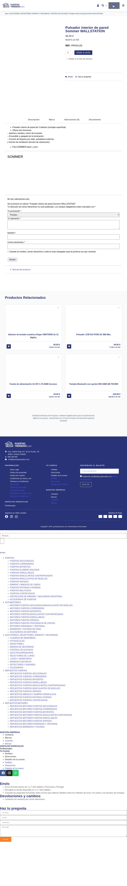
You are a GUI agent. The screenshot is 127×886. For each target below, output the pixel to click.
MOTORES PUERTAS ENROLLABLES (27, 658)
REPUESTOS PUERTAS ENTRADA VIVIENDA (31, 738)
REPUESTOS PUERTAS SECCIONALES (28, 715)
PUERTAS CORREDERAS (22, 605)
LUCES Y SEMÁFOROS (21, 700)
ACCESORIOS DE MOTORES (23, 673)
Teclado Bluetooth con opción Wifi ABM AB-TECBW (93, 425)
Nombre (11, 274)
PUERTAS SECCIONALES (22, 602)
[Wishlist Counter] (106, 5)
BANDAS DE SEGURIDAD (22, 688)
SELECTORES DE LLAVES (22, 697)
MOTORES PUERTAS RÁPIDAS (24, 661)
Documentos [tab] (95, 161)
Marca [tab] (52, 161)
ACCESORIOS (16, 709)
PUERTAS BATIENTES (20, 608)
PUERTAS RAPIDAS (19, 623)
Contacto (54, 535)
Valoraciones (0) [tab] (71, 161)
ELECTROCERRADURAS (21, 694)
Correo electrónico (16, 284)
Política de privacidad (18, 514)
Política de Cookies (17, 517)
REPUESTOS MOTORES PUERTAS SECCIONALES (33, 747)
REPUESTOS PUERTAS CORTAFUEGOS (29, 741)
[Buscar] (2, 582)
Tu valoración (14, 260)
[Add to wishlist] (58, 349)
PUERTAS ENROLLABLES (22, 614)
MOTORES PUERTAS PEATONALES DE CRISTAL (32, 664)
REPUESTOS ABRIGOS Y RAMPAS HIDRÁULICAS (33, 735)
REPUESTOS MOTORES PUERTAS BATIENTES (32, 753)
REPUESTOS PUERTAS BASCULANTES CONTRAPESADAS (37, 727)
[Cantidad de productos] (69, 52)
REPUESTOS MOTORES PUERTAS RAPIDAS (31, 762)
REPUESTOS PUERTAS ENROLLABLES (28, 724)
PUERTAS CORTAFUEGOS (22, 635)
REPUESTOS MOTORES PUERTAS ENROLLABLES (33, 759)
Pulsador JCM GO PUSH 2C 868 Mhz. (93, 376)
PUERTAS (9, 599)
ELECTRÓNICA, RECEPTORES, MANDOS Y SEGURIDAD (29, 13)
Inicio (6, 13)
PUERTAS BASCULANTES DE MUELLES (28, 620)
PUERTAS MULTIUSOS (20, 632)
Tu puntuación (14, 252)
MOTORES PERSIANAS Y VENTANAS (27, 667)
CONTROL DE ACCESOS (59, 13)
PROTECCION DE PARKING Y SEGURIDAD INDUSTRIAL (36, 638)
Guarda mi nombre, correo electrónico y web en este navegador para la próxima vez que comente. (53, 293)
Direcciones (55, 514)
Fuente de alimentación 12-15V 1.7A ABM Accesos (33, 425)
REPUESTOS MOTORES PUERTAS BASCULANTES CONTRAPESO (41, 756)
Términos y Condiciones (19, 523)
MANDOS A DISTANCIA (20, 703)
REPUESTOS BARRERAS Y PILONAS (27, 768)
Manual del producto (21, 311)
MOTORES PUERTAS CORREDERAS (27, 650)
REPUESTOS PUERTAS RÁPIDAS (25, 732)
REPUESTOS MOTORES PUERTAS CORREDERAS (33, 750)
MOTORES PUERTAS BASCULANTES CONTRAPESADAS (36, 655)
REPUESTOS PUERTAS (16, 712)
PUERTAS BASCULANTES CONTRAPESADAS (31, 617)
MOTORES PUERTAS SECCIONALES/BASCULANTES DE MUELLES (41, 647)
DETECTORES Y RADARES (22, 706)
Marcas (54, 538)
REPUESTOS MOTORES (16, 744)
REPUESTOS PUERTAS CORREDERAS (28, 718)
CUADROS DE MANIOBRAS (23, 679)
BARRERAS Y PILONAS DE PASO (25, 670)
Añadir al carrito (83, 53)
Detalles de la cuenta (59, 517)
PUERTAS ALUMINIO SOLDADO (24, 611)
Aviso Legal (14, 511)
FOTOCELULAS (17, 682)
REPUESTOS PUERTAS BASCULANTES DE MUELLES (35, 730)
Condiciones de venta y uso (20, 520)
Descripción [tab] (34, 161)
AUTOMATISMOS (13, 644)
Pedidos (54, 511)
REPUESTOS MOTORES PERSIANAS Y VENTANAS (34, 765)
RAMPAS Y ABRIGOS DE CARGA (25, 626)
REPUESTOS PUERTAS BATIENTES (26, 721)
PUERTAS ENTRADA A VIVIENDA (25, 629)
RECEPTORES (17, 685)
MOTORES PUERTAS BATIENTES (25, 652)
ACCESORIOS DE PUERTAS (23, 641)
